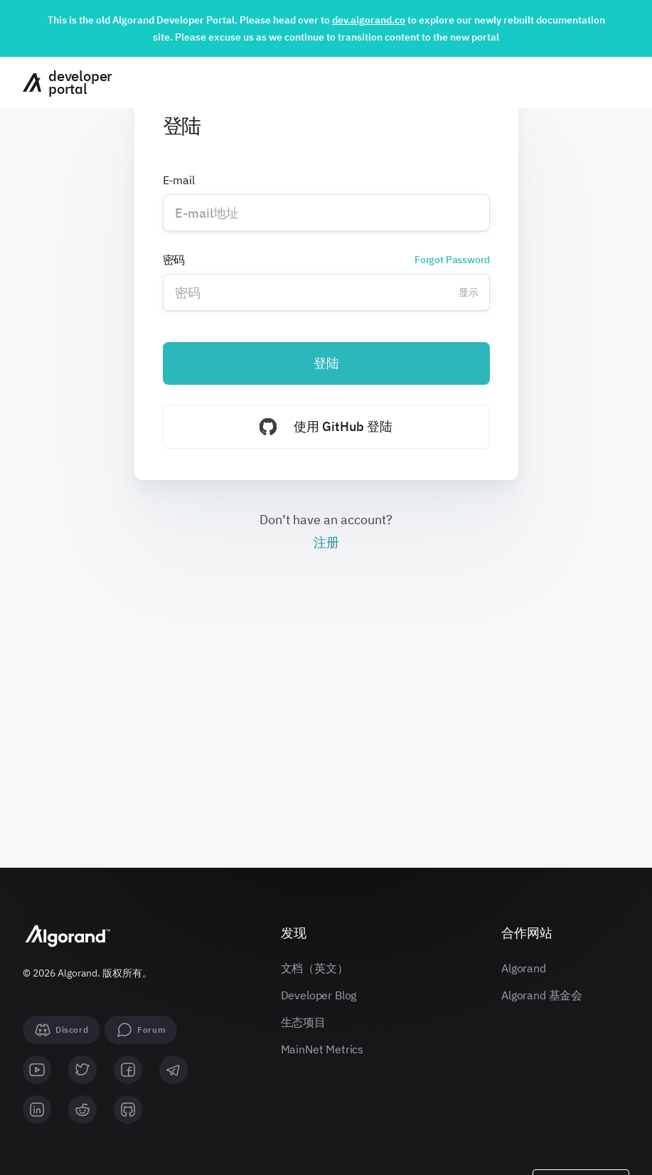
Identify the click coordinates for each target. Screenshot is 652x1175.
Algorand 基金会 (541, 995)
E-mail (179, 180)
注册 (326, 542)
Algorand (523, 968)
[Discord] (61, 1030)
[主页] (62, 82)
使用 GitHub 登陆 (326, 426)
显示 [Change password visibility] (469, 292)
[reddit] (82, 1109)
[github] (128, 1109)
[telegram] (173, 1070)
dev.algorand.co (368, 20)
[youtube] (37, 1070)
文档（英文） (314, 968)
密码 (326, 259)
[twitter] (82, 1070)
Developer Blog (319, 995)
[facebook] (128, 1070)
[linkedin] (37, 1109)
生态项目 (303, 1022)
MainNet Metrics (322, 1049)
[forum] (141, 1030)
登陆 (326, 363)
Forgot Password (452, 259)
